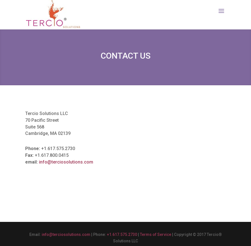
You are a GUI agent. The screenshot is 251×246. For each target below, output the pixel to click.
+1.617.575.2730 (122, 234)
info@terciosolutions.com (66, 162)
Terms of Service (155, 234)
